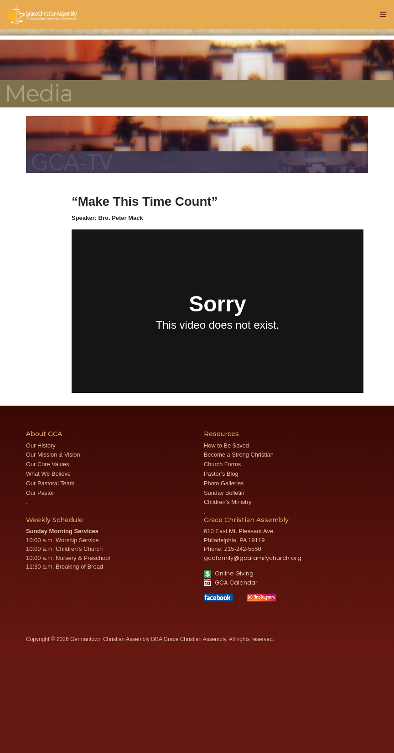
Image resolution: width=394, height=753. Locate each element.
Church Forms (222, 464)
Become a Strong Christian (239, 454)
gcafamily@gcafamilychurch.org (252, 558)
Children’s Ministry (227, 502)
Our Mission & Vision (53, 454)
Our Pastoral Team (50, 483)
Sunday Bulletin (224, 492)
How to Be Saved (226, 445)
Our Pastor (40, 492)
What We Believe (48, 473)
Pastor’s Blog (221, 473)
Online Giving (229, 573)
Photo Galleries (224, 483)
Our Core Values (47, 464)
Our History (41, 445)
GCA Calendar (231, 582)
